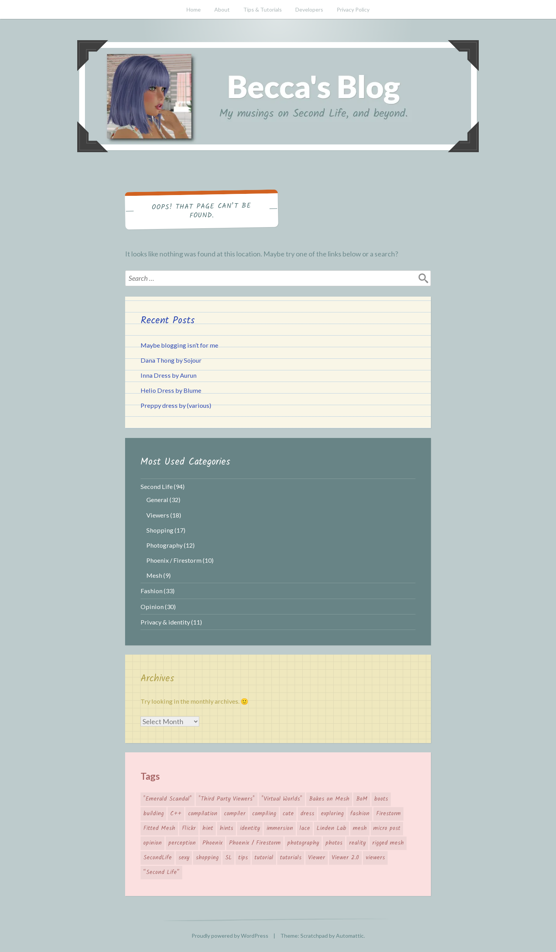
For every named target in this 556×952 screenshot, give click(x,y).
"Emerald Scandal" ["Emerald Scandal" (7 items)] (167, 799)
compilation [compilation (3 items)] (202, 813)
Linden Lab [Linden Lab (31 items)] (331, 828)
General (157, 499)
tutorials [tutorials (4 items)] (291, 857)
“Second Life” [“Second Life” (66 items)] (161, 872)
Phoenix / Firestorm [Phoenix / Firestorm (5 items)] (255, 843)
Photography (164, 545)
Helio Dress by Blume (171, 390)
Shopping (159, 530)
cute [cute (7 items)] (288, 813)
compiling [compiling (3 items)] (264, 813)
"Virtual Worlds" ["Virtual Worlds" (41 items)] (281, 799)
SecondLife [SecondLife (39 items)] (157, 857)
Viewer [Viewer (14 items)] (316, 857)
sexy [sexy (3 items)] (183, 857)
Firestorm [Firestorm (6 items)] (388, 813)
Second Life (157, 486)
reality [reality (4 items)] (357, 843)
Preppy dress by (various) (176, 405)
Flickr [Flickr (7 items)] (189, 828)
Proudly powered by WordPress (230, 935)
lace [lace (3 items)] (305, 828)
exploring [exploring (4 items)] (332, 813)
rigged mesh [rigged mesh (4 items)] (388, 843)
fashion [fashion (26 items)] (360, 813)
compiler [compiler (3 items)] (235, 813)
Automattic (350, 935)
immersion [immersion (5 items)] (279, 828)
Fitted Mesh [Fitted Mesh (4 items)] (159, 828)
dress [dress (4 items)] (307, 813)
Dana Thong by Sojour (171, 360)
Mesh (154, 575)
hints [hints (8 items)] (226, 828)
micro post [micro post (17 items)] (386, 828)
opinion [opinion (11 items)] (152, 843)
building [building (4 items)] (153, 813)
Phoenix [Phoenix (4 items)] (212, 843)
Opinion (152, 606)
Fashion (152, 590)
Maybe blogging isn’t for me (179, 345)
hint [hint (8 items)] (207, 828)
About (222, 9)
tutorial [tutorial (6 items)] (263, 857)
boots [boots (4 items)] (381, 799)
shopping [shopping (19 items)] (207, 857)
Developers (309, 9)
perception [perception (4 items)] (182, 843)
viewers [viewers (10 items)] (375, 857)
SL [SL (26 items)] (228, 857)
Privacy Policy (353, 9)
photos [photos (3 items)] (333, 843)
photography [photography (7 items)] (303, 843)
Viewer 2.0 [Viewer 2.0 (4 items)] (345, 857)
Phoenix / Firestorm (174, 560)
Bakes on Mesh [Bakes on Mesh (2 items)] (329, 799)
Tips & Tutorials (262, 9)
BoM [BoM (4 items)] (362, 799)
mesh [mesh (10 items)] (360, 828)
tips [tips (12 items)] (243, 857)
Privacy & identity (165, 622)
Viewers (157, 515)
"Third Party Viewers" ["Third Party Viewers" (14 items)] (226, 799)
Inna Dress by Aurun (169, 375)
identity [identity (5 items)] (250, 828)
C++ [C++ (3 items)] (175, 813)
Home (193, 9)
